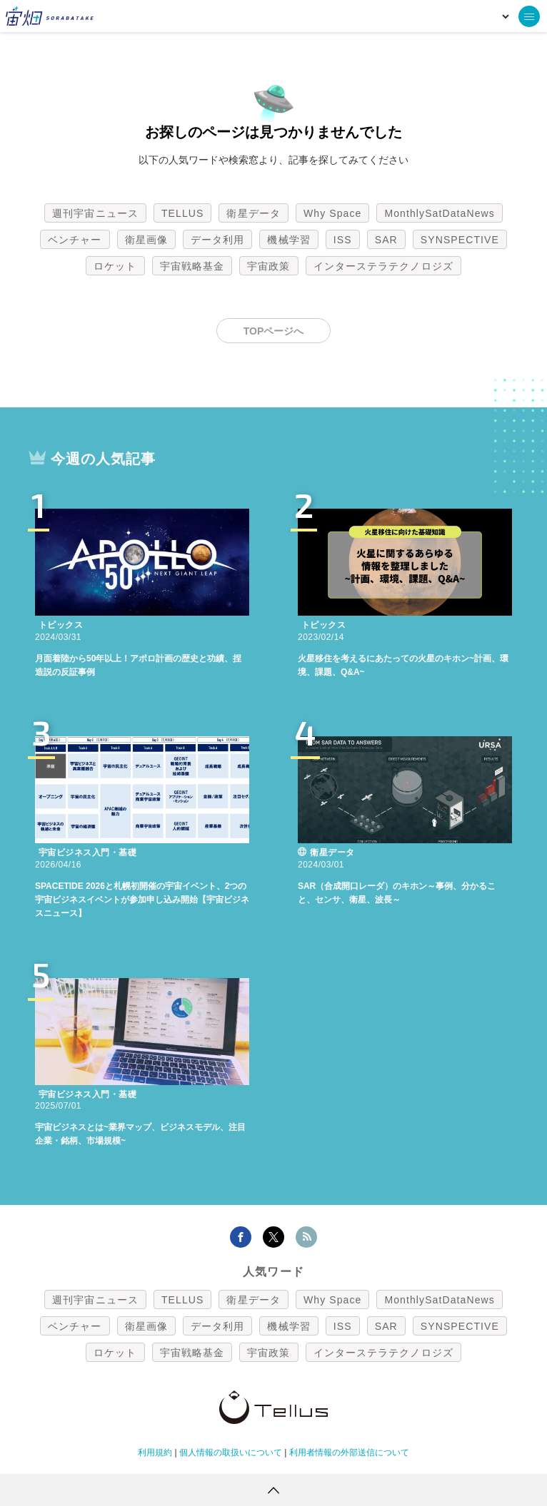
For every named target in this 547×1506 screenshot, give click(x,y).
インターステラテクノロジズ (383, 266)
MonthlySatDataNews (439, 213)
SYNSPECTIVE (460, 239)
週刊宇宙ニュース (95, 213)
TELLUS (182, 213)
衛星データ (253, 213)
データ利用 (218, 239)
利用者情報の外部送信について (349, 1452)
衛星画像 (146, 239)
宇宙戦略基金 (192, 266)
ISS (342, 239)
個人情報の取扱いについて (230, 1452)
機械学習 (288, 239)
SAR (386, 239)
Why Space (332, 213)
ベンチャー (75, 239)
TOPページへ (274, 331)
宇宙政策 (268, 266)
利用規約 (155, 1452)
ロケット (115, 266)
